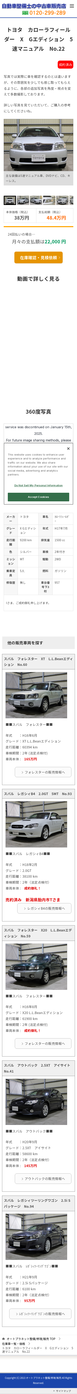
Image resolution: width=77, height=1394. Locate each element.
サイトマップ (63, 1391)
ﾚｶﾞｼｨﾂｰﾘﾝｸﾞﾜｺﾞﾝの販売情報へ (42, 1313)
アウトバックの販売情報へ (45, 1178)
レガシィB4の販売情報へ (46, 908)
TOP (31, 1339)
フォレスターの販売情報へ (45, 772)
